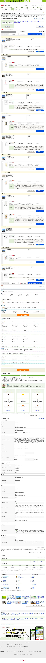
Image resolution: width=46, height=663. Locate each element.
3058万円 (41, 561)
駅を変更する (10, 22)
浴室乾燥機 (25, 326)
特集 (7, 651)
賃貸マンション (21, 646)
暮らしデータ (22, 619)
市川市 (33, 581)
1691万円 (34, 561)
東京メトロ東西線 (5, 584)
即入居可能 (26, 613)
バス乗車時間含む (5, 308)
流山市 (33, 576)
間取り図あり (3, 613)
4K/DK (28, 295)
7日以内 (24, 362)
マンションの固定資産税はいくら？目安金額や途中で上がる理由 (40, 597)
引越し (10, 651)
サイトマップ (27, 654)
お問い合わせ (23, 654)
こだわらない (5, 362)
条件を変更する (7, 26)
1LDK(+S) (20, 294)
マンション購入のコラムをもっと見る (36, 605)
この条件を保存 (41, 26)
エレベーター (37, 311)
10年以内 (23, 302)
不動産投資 (36, 618)
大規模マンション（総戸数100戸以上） (16, 346)
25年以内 (38, 302)
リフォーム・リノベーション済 (14, 614)
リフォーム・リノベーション (39, 312)
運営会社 (31, 654)
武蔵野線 (4, 581)
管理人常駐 (36, 341)
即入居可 (14, 312)
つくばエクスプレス (6, 588)
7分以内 (19, 307)
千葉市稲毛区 (34, 584)
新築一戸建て (16, 618)
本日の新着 (10, 362)
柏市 (33, 580)
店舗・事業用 (32, 618)
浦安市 (33, 588)
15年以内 (28, 302)
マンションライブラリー (5, 619)
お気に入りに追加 (23, 34)
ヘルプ (20, 654)
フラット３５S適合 (16, 356)
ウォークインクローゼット (6, 333)
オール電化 (15, 326)
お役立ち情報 (2, 651)
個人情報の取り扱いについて (10, 644)
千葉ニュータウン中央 (21, 577)
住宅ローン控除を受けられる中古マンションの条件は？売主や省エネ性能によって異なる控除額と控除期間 (11, 597)
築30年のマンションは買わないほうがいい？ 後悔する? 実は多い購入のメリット (26, 597)
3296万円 (34, 567)
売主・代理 (4, 356)
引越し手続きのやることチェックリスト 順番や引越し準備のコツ (40, 602)
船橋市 (33, 577)
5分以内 (14, 307)
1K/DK (12, 294)
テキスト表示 (8, 31)
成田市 (33, 587)
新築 (9, 302)
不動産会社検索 (13, 619)
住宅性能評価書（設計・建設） (17, 349)
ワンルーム (4, 294)
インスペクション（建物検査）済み (29, 350)
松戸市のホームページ (41, 418)
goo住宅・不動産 (2, 642)
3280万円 (41, 567)
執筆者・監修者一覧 (35, 651)
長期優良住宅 (37, 356)
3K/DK (12, 295)
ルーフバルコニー (5, 330)
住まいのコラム (30, 651)
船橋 (18, 581)
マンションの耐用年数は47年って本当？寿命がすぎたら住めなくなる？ (25, 602)
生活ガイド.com (43, 547)
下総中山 (19, 587)
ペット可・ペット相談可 (20, 613)
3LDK (5, 614)
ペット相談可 (26, 312)
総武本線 (4, 580)
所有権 (4, 341)
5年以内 (18, 302)
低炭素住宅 (25, 356)
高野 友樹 (8, 384)
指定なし (4, 302)
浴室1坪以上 (36, 326)
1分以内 (9, 307)
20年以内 (33, 302)
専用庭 (25, 330)
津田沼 (19, 576)
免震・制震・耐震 (5, 349)
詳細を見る (39, 51)
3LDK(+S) (20, 295)
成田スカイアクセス (6, 587)
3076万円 (27, 567)
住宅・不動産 (41, 618)
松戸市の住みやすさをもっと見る (35, 415)
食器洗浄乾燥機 (5, 326)
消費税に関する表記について (18, 644)
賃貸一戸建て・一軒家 (15, 646)
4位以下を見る (8, 410)
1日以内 (15, 362)
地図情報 (40, 651)
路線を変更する (4, 22)
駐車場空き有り (31, 613)
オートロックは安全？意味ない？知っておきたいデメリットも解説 (11, 602)
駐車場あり (15, 311)
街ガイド (27, 651)
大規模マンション (14, 613)
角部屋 (4, 312)
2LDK (3, 614)
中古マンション (10, 618)
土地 (25, 618)
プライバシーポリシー (16, 654)
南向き (25, 311)
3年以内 (13, 302)
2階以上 (4, 311)
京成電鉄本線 (5, 577)
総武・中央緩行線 (5, 576)
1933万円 (12, 567)
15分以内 (29, 307)
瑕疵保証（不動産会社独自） (7, 353)
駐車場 (24, 646)
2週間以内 (29, 362)
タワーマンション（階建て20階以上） (6, 346)
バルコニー (15, 330)
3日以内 (20, 362)
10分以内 (24, 307)
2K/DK (28, 294)
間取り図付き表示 (23, 31)
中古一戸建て (21, 618)
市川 (18, 584)
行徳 (18, 588)
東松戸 (19, 580)
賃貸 (27, 618)
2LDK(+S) (36, 294)
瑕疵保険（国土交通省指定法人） (18, 353)
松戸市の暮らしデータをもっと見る (36, 552)
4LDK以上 (36, 295)
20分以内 (34, 307)
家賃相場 (17, 619)
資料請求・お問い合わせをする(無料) (35, 283)
